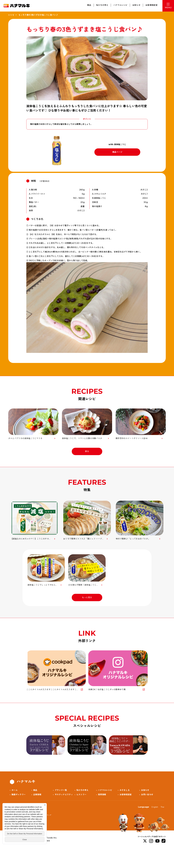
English (154, 807)
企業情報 (37, 794)
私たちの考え (102, 5)
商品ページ (117, 152)
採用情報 (102, 794)
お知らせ (136, 5)
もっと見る (87, 597)
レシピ (11, 15)
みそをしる (125, 790)
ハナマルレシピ (120, 5)
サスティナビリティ (64, 794)
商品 (89, 5)
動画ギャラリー (19, 794)
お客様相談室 (151, 5)
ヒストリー (81, 794)
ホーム (15, 790)
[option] (34, 520)
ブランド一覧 (61, 790)
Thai (162, 807)
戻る (87, 451)
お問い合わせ (147, 794)
